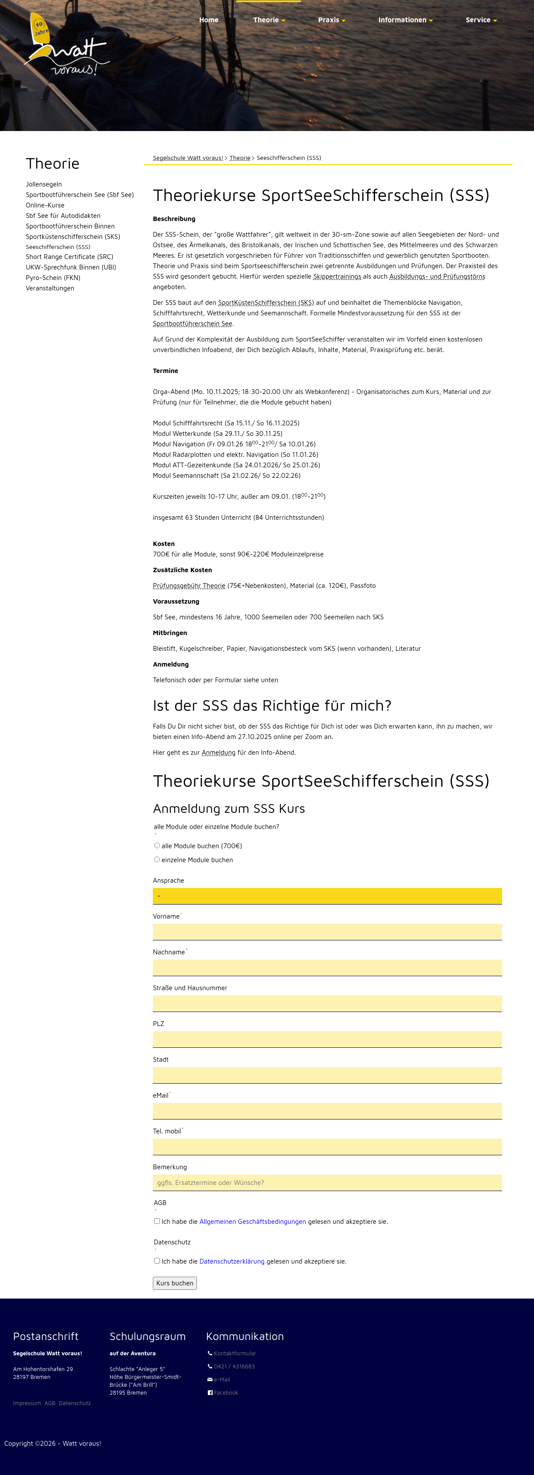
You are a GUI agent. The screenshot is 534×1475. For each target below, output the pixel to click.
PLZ (158, 1023)
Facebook (226, 1392)
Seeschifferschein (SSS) (58, 246)
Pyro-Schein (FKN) (53, 277)
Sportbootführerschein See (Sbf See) (80, 194)
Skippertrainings (338, 276)
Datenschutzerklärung (232, 1261)
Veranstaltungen (50, 288)
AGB (50, 1402)
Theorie (266, 20)
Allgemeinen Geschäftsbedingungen (253, 1221)
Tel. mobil (168, 1130)
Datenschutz (75, 1402)
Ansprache (168, 880)
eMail (167, 1094)
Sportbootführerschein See (192, 323)
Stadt (161, 1059)
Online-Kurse (45, 205)
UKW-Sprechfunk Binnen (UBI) (71, 267)
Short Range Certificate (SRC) (70, 256)
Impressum (27, 1402)
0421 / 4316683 (234, 1366)
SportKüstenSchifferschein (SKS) (266, 302)
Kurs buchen (174, 1283)
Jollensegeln (44, 184)
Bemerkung (170, 1167)
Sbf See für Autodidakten (63, 215)
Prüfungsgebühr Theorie (189, 585)
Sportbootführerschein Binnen (70, 226)
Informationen (403, 20)
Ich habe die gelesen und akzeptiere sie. (275, 1221)
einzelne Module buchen (197, 860)
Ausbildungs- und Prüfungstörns (437, 276)
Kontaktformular (235, 1353)
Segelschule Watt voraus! (188, 157)
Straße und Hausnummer (190, 987)
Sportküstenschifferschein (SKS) (73, 236)
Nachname (170, 951)
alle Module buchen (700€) (202, 846)
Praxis (328, 20)
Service (478, 20)
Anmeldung (218, 752)
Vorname (167, 915)
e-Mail (222, 1379)
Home (208, 20)
